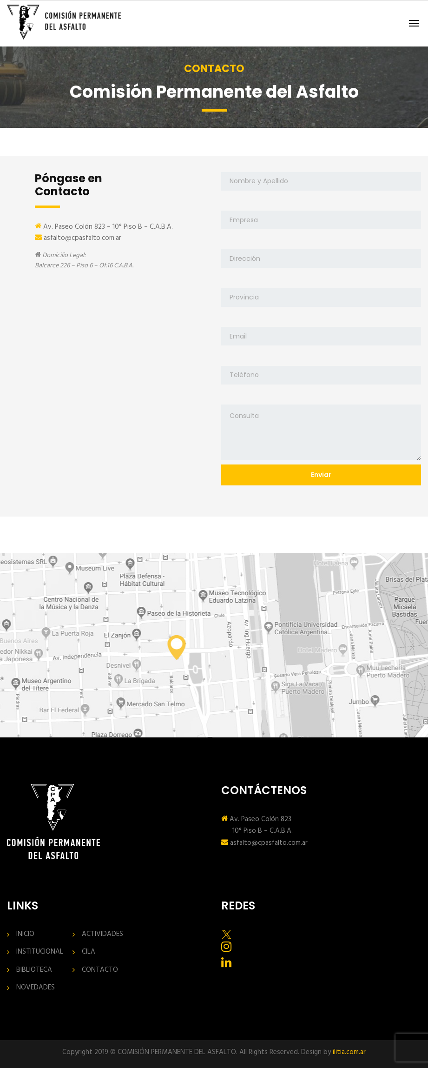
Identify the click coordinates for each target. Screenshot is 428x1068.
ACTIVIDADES (102, 934)
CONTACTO (100, 970)
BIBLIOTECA (34, 970)
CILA (88, 952)
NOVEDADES (35, 987)
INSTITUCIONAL (39, 952)
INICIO (25, 934)
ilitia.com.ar (349, 1052)
